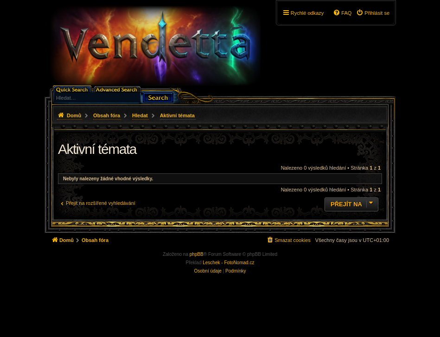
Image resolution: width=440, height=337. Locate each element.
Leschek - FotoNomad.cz (228, 262)
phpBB (197, 254)
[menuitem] (372, 13)
